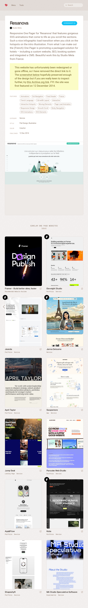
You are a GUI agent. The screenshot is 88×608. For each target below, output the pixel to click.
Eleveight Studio (54, 288)
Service (22, 118)
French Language (27, 100)
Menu (13, 5)
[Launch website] (82, 289)
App (47, 413)
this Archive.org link (38, 82)
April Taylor (10, 410)
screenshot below (30, 74)
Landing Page (10, 473)
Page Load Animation (63, 104)
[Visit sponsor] (40, 289)
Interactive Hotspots (28, 104)
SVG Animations (27, 112)
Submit (44, 228)
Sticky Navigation (57, 108)
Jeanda (8, 349)
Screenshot (69, 23)
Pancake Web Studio (56, 470)
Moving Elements (45, 104)
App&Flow (10, 531)
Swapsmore (52, 410)
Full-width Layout (43, 100)
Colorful (22, 128)
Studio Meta (16, 28)
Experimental (51, 595)
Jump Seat (10, 470)
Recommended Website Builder (16, 291)
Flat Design (24, 123)
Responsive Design (28, 108)
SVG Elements (41, 112)
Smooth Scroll (43, 108)
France (61, 96)
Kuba (48, 531)
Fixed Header (51, 96)
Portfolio (50, 291)
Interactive (56, 100)
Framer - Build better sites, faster (21, 288)
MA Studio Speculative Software (61, 592)
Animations (25, 96)
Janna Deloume (53, 349)
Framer (46, 236)
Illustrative (32, 123)
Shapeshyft (10, 592)
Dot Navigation (37, 96)
